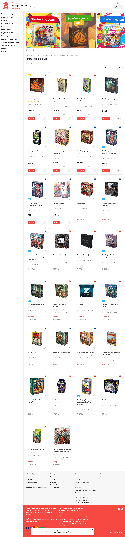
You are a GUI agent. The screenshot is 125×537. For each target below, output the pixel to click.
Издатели (53, 482)
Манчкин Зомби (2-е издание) (60, 100)
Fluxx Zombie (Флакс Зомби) (84, 100)
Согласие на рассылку (82, 497)
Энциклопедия (54, 487)
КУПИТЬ (31, 118)
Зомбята (105, 400)
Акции (77, 3)
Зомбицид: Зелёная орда (62, 352)
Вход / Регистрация (106, 477)
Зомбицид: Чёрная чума (85, 151)
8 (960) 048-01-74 (19, 6)
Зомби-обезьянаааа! (60, 400)
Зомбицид (81, 203)
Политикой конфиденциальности (62, 532)
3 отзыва (39, 101)
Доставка (97, 3)
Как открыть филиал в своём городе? (37, 487)
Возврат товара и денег (82, 482)
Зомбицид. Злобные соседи (109, 256)
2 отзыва (89, 154)
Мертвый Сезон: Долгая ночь (61, 256)
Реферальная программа (82, 485)
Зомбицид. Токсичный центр (110, 306)
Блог (51, 477)
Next (33, 50)
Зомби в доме (33, 99)
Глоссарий (53, 485)
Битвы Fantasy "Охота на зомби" (37, 401)
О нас (27, 477)
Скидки (72, 3)
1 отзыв (64, 260)
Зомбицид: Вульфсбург (36, 304)
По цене (28, 67)
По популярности (38, 68)
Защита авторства (31, 482)
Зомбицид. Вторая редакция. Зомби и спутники (84, 402)
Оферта (77, 495)
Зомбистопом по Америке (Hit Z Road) (111, 353)
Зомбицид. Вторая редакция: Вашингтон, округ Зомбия (36, 257)
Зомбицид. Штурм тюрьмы (59, 306)
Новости (104, 3)
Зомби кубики (33, 352)
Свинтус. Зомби (33, 151)
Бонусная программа (86, 3)
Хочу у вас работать (32, 485)
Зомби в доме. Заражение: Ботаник (35, 204)
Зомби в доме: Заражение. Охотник (109, 152)
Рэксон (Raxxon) (83, 255)
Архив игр (53, 479)
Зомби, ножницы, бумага (36, 450)
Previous (27, 50)
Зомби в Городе (58, 203)
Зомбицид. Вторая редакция (59, 152)
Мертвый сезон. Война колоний (110, 204)
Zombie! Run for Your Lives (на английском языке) (62, 451)
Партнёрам (29, 479)
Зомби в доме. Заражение (111, 99)
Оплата (77, 477)
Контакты (111, 3)
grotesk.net (119, 532)
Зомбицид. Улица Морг (85, 352)
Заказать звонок (16, 8)
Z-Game (80, 304)
